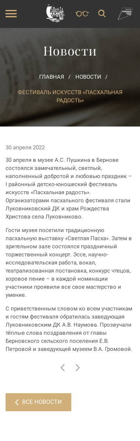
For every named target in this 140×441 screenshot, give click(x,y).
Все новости (38, 401)
